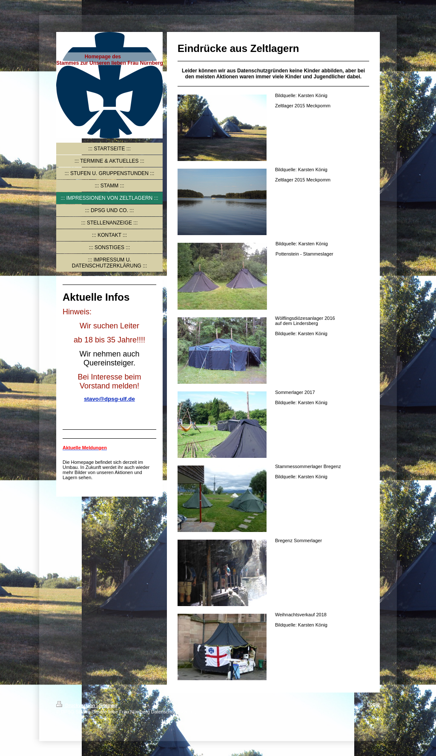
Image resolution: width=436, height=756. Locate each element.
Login (373, 704)
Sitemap (108, 705)
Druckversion (76, 705)
